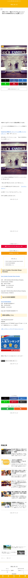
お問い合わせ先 (21, 568)
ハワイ (15, 360)
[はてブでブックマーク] (22, 80)
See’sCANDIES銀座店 (10, 263)
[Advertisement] (14, 29)
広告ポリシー (20, 570)
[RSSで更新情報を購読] (20, 408)
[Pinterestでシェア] (14, 84)
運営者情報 (14, 573)
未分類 (3, 360)
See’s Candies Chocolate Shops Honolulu (14, 261)
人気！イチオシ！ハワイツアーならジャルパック (12, 328)
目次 (12, 258)
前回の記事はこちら (10, 264)
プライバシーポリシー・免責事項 (7, 571)
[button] (22, 84)
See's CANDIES (9, 360)
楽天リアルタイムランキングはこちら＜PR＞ (14, 246)
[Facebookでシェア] (14, 80)
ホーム (7, 568)
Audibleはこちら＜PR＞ (14, 253)
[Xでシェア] (5, 80)
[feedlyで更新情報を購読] (7, 408)
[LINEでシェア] (5, 84)
